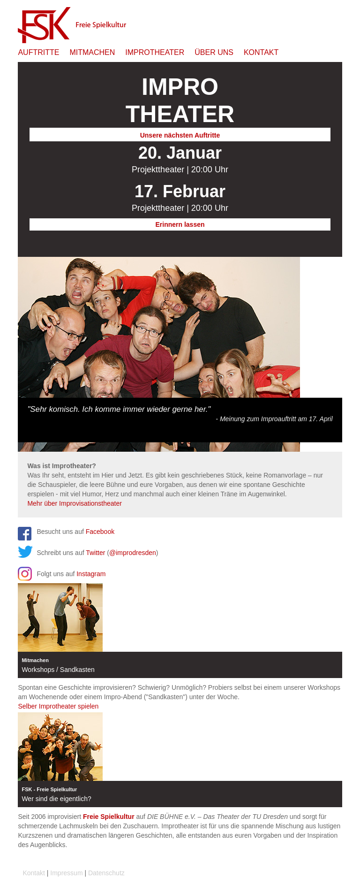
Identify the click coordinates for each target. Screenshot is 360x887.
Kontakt (33, 873)
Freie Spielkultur (109, 816)
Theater (180, 100)
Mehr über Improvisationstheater (74, 503)
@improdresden (132, 552)
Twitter (95, 552)
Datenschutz (106, 873)
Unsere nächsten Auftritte (180, 135)
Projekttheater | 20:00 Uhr (180, 169)
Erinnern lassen (179, 224)
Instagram (90, 574)
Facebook (100, 531)
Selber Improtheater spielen (58, 706)
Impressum (66, 873)
